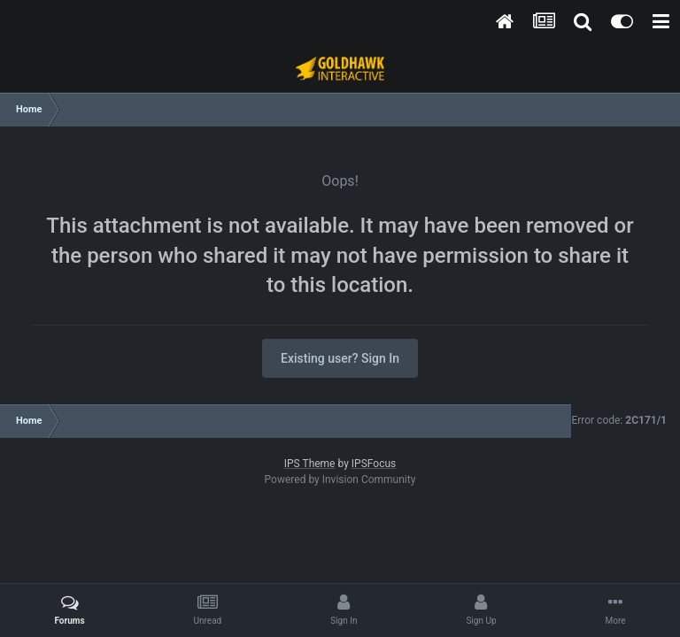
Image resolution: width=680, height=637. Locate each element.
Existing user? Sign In (340, 358)
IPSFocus (374, 463)
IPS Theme (310, 463)
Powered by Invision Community (340, 479)
